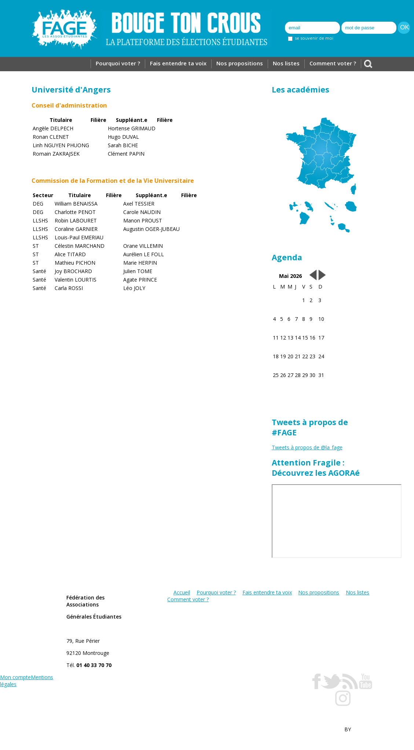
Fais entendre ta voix (178, 63)
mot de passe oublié (363, 38)
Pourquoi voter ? (118, 63)
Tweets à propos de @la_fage (307, 447)
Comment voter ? (332, 63)
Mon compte (15, 677)
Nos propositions (239, 63)
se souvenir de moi (310, 38)
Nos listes (286, 63)
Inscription (299, 14)
